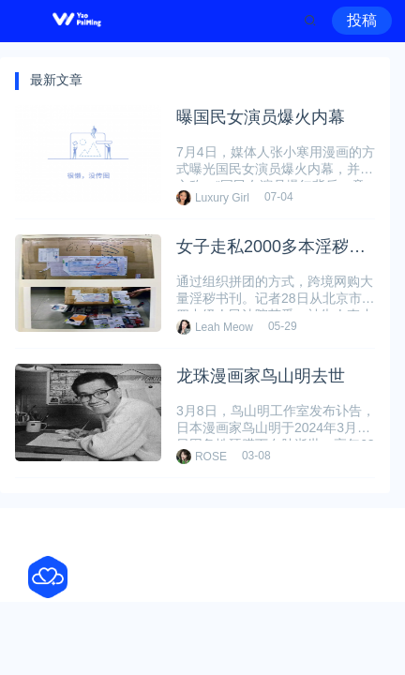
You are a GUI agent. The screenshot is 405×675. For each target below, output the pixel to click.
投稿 (362, 20)
